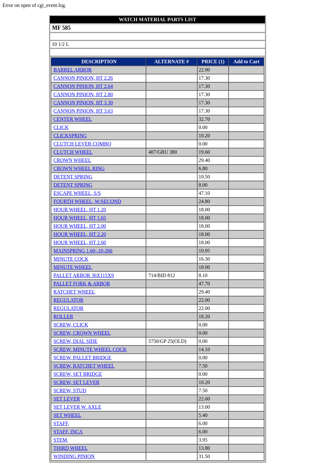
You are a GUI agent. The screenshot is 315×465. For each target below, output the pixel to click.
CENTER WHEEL (73, 119)
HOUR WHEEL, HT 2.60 (80, 242)
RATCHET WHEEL (74, 291)
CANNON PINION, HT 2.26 (83, 78)
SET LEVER (67, 398)
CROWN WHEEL (72, 160)
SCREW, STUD (70, 390)
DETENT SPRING (73, 176)
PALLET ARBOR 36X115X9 (84, 275)
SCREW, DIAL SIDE (76, 341)
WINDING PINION (74, 456)
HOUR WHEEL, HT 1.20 (80, 209)
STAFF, (61, 423)
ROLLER (63, 316)
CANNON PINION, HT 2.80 (83, 94)
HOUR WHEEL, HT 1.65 (80, 217)
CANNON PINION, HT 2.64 (83, 86)
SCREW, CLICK (71, 324)
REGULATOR (69, 300)
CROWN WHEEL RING (79, 168)
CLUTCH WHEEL (73, 152)
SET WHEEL (67, 415)
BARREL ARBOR (73, 69)
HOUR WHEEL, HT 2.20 (80, 234)
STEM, (61, 440)
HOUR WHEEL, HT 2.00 (80, 226)
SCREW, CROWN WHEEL (82, 333)
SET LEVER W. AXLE (77, 407)
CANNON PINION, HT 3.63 (83, 111)
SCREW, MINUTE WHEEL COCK (90, 349)
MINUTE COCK (71, 259)
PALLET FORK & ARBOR (82, 283)
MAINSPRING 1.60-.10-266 (83, 250)
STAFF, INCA (68, 431)
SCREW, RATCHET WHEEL (84, 366)
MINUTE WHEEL (73, 267)
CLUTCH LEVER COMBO (82, 143)
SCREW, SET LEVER (76, 382)
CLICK (61, 127)
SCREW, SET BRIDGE (78, 374)
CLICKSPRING (70, 135)
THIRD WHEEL (71, 448)
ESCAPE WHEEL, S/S (77, 193)
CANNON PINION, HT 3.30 (83, 102)
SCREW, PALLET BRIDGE (82, 357)
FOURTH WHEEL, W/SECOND (87, 201)
